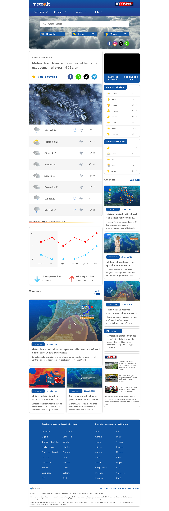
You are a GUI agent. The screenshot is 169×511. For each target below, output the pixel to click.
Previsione (113, 209)
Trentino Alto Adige (50, 442)
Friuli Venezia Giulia (50, 452)
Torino (98, 431)
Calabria (66, 473)
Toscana (66, 452)
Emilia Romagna (49, 447)
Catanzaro (120, 473)
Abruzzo (66, 462)
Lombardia (67, 436)
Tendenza (38, 344)
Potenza (99, 473)
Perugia (98, 457)
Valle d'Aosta (68, 431)
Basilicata (46, 473)
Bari (118, 467)
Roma (118, 457)
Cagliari (119, 478)
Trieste (98, 447)
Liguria (45, 436)
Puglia (65, 467)
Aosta (118, 431)
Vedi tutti (135, 179)
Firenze (119, 452)
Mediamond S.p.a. (48, 502)
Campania (46, 462)
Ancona (98, 452)
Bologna (120, 447)
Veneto (66, 442)
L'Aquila (119, 462)
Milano (119, 436)
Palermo (99, 478)
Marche (66, 447)
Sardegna (67, 478)
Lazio (65, 457)
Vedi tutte (97, 292)
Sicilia (44, 478)
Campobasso (101, 467)
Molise (45, 467)
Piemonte (46, 431)
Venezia (119, 442)
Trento (98, 442)
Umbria (45, 457)
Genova (98, 436)
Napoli (98, 462)
